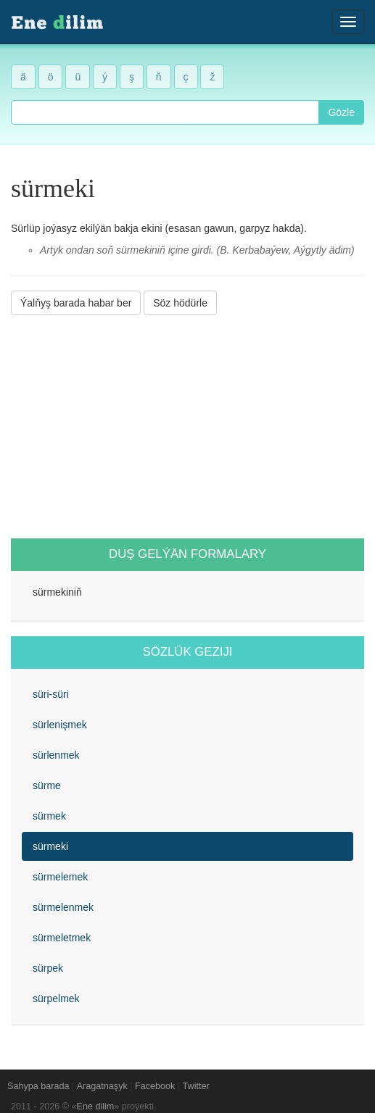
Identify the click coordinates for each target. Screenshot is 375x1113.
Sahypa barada (38, 1086)
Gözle (341, 112)
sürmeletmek (62, 937)
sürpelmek (56, 998)
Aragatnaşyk (102, 1086)
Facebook (155, 1086)
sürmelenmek (63, 907)
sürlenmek (56, 755)
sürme (47, 785)
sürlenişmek (60, 724)
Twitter (196, 1086)
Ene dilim (96, 1106)
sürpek (48, 968)
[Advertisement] (187, 426)
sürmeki (50, 846)
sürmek (49, 816)
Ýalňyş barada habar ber (75, 303)
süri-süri (51, 694)
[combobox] (165, 112)
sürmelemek (60, 877)
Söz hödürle (180, 303)
